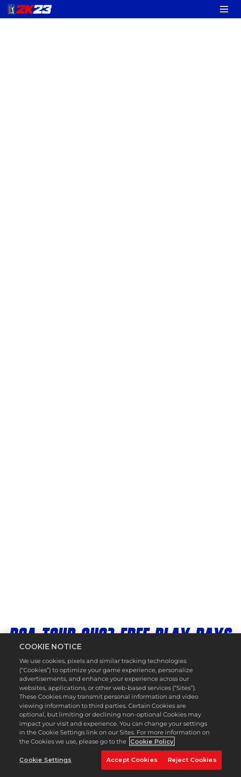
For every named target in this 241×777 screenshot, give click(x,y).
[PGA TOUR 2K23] (29, 9)
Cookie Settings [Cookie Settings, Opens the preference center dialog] (45, 759)
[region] (120, 705)
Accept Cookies (132, 759)
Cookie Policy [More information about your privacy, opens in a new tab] (152, 741)
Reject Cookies (192, 759)
